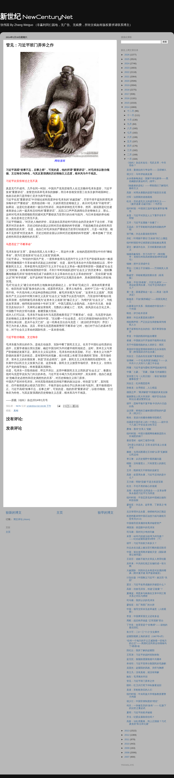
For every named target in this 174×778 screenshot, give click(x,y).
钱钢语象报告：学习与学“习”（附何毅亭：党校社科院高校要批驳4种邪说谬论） (147, 257)
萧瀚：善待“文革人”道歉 (139, 429)
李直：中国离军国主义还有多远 (143, 616)
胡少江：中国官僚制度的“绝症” (142, 701)
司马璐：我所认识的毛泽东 (140, 600)
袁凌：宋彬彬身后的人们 (139, 690)
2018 (127, 89)
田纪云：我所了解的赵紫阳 (140, 650)
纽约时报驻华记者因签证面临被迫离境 (146, 242)
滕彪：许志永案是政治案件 (140, 317)
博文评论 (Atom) (21, 519)
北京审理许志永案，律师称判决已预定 (146, 511)
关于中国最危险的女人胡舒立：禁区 (145, 345)
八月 (129, 128)
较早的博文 (106, 512)
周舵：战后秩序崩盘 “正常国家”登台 (145, 620)
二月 (129, 154)
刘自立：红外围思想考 (138, 383)
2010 (127, 743)
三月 (129, 150)
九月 (129, 124)
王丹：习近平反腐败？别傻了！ (143, 222)
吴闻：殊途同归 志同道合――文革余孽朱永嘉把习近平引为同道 (147, 492)
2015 (127, 103)
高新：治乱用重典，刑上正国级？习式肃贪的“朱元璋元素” (146, 722)
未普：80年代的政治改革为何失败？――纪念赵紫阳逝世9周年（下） (145, 537)
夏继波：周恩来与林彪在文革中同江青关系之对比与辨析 (146, 594)
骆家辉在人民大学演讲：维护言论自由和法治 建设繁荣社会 (146, 397)
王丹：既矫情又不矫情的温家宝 (143, 470)
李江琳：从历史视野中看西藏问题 (144, 459)
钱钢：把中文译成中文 (138, 264)
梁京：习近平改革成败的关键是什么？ (146, 584)
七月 (129, 132)
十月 (129, 119)
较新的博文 (14, 512)
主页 (60, 512)
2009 (127, 748)
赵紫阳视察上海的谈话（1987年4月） (146, 636)
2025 (127, 59)
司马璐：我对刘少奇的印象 (140, 532)
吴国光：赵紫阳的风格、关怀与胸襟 (145, 668)
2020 (127, 81)
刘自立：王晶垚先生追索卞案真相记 (145, 356)
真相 (16, 410)
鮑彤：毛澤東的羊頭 (137, 676)
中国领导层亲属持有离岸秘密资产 (144, 523)
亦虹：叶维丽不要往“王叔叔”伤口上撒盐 (147, 238)
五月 (129, 141)
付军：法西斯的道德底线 (139, 197)
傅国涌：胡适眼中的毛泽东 (140, 527)
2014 (127, 107)
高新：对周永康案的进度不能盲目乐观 (146, 192)
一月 (129, 159)
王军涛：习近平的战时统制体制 (143, 655)
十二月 (131, 111)
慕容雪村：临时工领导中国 (140, 440)
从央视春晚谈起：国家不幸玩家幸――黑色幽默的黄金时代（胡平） (147, 179)
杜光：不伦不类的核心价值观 (142, 486)
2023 (127, 68)
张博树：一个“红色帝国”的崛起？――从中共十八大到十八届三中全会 (147, 361)
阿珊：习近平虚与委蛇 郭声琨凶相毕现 (147, 367)
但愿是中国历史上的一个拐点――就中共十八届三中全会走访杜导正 (147, 423)
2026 (127, 54)
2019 (127, 85)
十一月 (131, 115)
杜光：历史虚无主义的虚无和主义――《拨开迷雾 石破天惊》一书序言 (146, 202)
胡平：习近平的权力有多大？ (142, 543)
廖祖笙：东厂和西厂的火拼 (140, 605)
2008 (127, 752)
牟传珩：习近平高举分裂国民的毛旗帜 (146, 663)
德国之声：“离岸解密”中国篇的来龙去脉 (147, 392)
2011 (127, 739)
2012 (127, 735)
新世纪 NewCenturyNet (36, 16)
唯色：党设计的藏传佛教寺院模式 (144, 417)
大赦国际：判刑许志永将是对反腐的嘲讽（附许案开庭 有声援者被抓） (146, 571)
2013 (127, 730)
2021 (127, 76)
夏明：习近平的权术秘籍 (139, 712)
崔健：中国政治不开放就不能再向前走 (146, 340)
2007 (127, 757)
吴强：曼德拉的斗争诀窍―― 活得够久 (147, 170)
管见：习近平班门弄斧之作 (140, 681)
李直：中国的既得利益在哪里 (142, 336)
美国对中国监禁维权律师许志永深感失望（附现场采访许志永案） (146, 350)
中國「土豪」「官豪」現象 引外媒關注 (147, 372)
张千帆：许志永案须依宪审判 (142, 234)
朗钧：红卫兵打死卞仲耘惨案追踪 (144, 685)
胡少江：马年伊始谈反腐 (139, 174)
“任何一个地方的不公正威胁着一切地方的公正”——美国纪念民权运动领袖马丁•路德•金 (147, 643)
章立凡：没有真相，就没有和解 (143, 672)
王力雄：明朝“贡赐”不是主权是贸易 (145, 482)
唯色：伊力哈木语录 (137, 313)
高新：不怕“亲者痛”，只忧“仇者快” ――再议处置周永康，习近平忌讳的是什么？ (147, 285)
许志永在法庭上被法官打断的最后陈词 (146, 547)
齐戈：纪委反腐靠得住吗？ (140, 717)
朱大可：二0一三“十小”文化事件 (143, 632)
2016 (127, 98)
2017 (127, 94)
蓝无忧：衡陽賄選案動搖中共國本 (144, 659)
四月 (129, 146)
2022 (127, 72)
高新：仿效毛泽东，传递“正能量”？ (145, 589)
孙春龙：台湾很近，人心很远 (142, 388)
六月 (129, 137)
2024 (127, 63)
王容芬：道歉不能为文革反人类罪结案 (146, 559)
